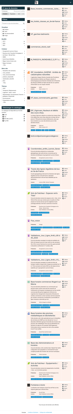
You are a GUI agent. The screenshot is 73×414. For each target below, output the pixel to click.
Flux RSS (5, 120)
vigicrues (33, 130)
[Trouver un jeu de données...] (13, 23)
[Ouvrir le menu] (70, 2)
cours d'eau (38, 130)
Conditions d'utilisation (33, 412)
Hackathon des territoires (36, 160)
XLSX (5, 114)
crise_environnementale (47, 160)
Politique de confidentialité (46, 412)
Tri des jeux (5, 11)
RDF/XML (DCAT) (8, 118)
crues (43, 130)
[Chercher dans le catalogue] (24, 23)
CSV (4, 116)
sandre (46, 130)
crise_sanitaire (57, 160)
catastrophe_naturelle (45, 163)
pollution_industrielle (35, 163)
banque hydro (52, 130)
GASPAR (44, 91)
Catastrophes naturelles (36, 91)
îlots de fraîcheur (34, 212)
